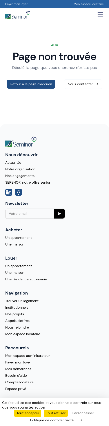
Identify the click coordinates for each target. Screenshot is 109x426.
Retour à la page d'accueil (31, 84)
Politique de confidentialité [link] (52, 420)
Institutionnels (16, 307)
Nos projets (14, 314)
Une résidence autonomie (26, 279)
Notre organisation (20, 169)
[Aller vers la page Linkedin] (8, 192)
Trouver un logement (21, 301)
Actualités (13, 162)
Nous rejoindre (17, 327)
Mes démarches (18, 369)
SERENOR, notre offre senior (27, 182)
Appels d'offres (17, 320)
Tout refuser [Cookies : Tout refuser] (55, 413)
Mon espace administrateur (27, 355)
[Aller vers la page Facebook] (18, 192)
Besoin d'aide (16, 375)
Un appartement (18, 237)
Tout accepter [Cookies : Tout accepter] (27, 413)
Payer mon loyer (16, 4)
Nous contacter (83, 84)
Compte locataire (19, 382)
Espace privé (15, 388)
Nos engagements (20, 175)
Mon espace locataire (89, 4)
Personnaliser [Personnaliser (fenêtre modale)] (83, 413)
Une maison (14, 244)
